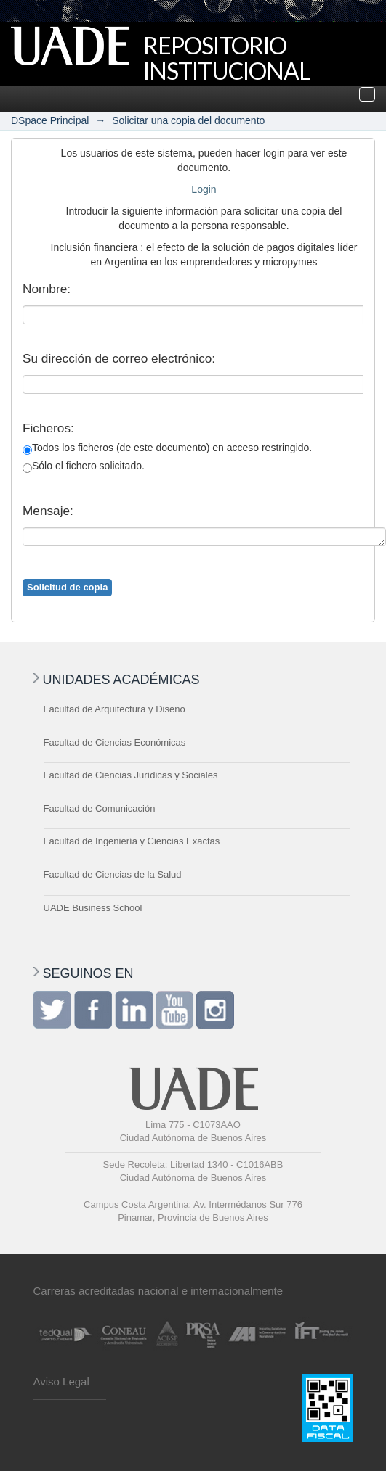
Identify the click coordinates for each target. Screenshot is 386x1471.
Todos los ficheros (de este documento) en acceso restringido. (167, 448)
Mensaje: (48, 510)
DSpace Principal (50, 120)
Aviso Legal (61, 1381)
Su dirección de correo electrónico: (119, 358)
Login (203, 189)
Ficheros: (48, 428)
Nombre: (47, 288)
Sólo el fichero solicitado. (84, 466)
